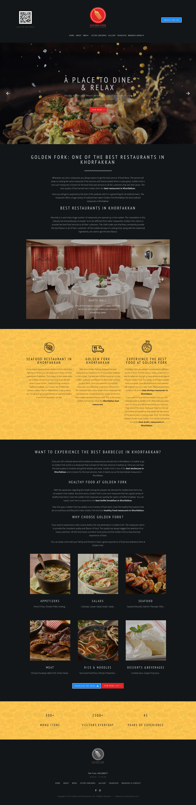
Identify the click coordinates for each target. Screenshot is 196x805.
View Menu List (113, 686)
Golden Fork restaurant (107, 390)
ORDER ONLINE (172, 20)
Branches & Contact (135, 35)
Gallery (112, 35)
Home (71, 35)
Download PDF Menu (87, 686)
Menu (85, 35)
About (78, 35)
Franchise (122, 35)
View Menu (98, 110)
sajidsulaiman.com (131, 796)
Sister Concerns (99, 35)
